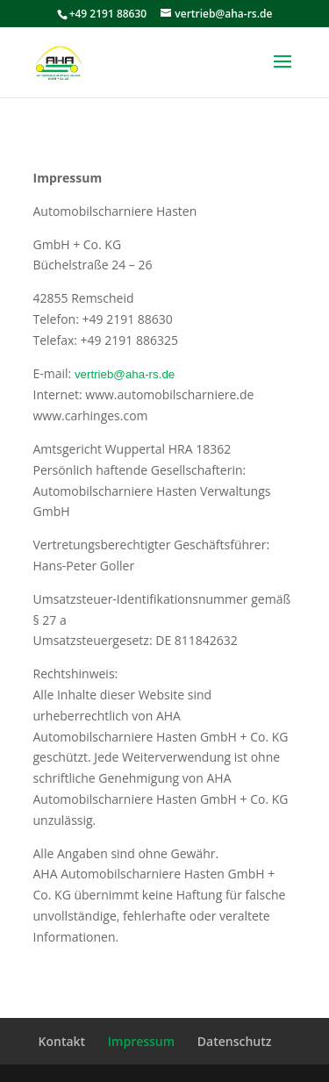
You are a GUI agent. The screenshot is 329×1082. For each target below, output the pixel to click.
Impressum (141, 1041)
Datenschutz (234, 1041)
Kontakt (62, 1041)
